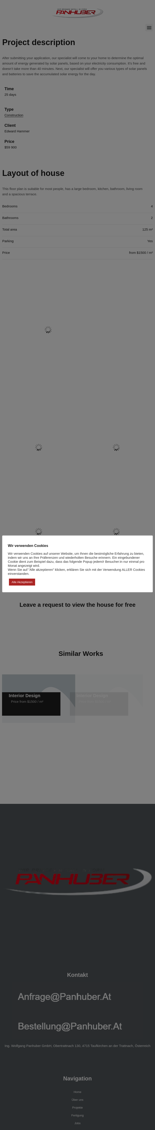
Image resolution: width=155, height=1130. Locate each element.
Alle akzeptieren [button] (22, 582)
